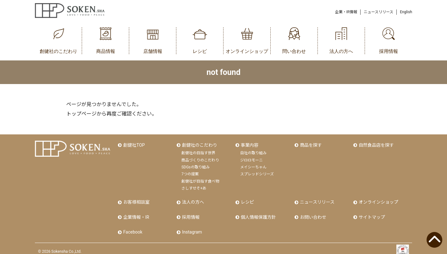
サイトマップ (371, 213)
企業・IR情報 (346, 12)
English (406, 12)
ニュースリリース (378, 12)
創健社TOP (133, 144)
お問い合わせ (312, 213)
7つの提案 (190, 172)
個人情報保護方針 (257, 213)
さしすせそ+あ (193, 186)
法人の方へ (192, 199)
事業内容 (249, 144)
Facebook (132, 226)
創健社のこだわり (199, 144)
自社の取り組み (253, 151)
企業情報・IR (135, 213)
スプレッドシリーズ (257, 172)
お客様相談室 (136, 199)
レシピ (246, 199)
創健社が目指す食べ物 (200, 180)
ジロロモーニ (251, 158)
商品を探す (310, 144)
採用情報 (190, 213)
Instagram (191, 226)
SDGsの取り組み (195, 165)
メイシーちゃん (253, 165)
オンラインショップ (378, 199)
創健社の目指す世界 (198, 151)
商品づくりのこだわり (200, 158)
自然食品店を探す (375, 144)
